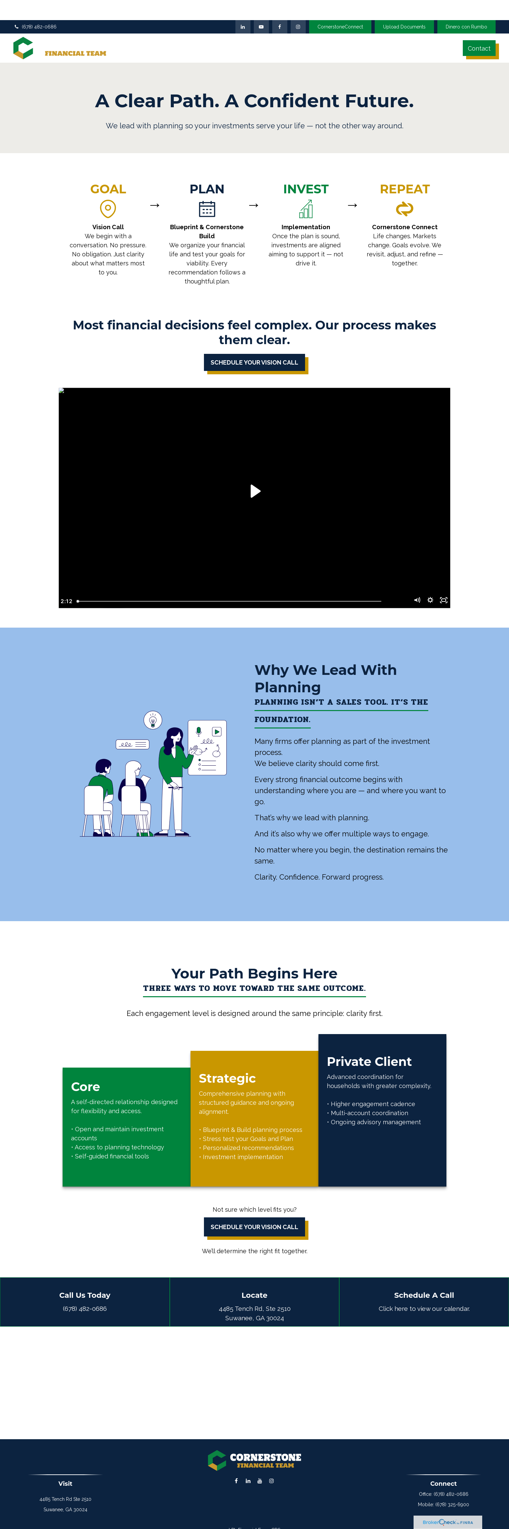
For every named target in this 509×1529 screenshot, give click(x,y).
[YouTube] (261, 11)
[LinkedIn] (242, 11)
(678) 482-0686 (35, 11)
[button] (207, 33)
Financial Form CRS (259, 1520)
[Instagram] (271, 1470)
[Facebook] (279, 11)
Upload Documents (404, 11)
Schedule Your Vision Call (254, 1216)
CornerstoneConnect (340, 11)
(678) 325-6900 (452, 1494)
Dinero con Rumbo (466, 11)
